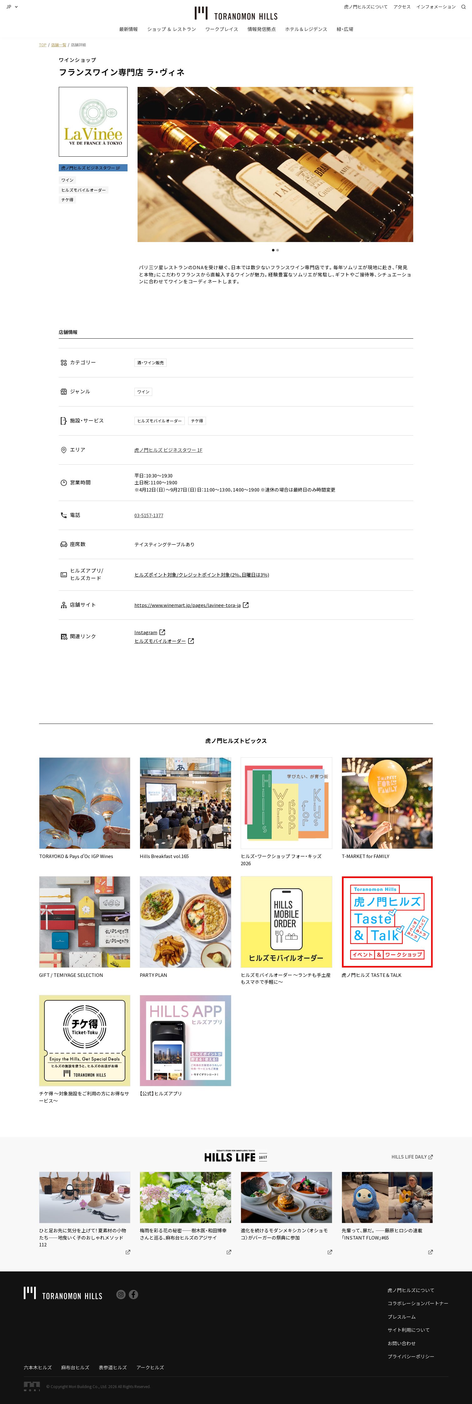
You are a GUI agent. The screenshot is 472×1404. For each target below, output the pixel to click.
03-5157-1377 (148, 515)
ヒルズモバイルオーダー (160, 641)
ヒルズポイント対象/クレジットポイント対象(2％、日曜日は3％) (201, 574)
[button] (14, 7)
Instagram (145, 632)
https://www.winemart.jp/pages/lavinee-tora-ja (187, 605)
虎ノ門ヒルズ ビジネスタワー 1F (168, 450)
